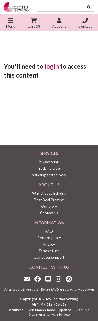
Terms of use (49, 250)
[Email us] (28, 278)
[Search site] (89, 7)
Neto (66, 314)
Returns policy (49, 237)
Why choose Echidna (49, 193)
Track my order (49, 168)
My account (49, 161)
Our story (49, 206)
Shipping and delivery (49, 174)
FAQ (49, 231)
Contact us (49, 212)
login (51, 66)
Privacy (49, 244)
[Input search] (60, 7)
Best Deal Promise (49, 199)
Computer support (49, 257)
